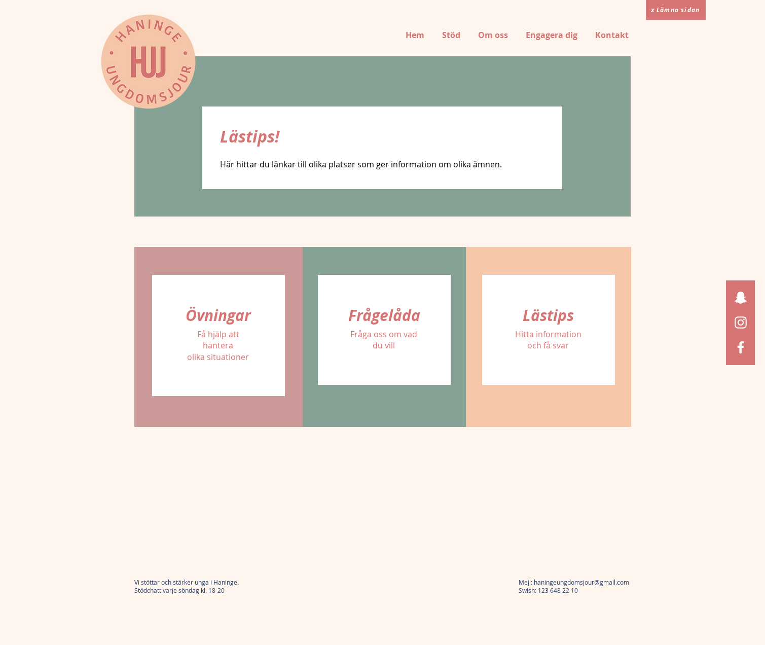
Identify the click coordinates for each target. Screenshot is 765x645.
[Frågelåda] (384, 315)
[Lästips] (549, 315)
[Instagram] (741, 322)
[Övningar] (218, 315)
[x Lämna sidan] (676, 10)
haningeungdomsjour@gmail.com (581, 582)
